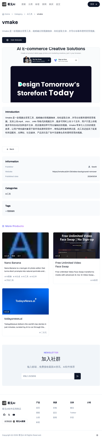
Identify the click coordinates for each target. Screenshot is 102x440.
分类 (30, 4)
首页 (38, 408)
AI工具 (29, 14)
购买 (51, 4)
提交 (58, 4)
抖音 (72, 417)
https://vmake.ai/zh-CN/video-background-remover (74, 171)
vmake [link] (40, 14)
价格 (55, 408)
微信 (72, 408)
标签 (37, 4)
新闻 (44, 4)
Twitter (73, 413)
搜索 (24, 4)
